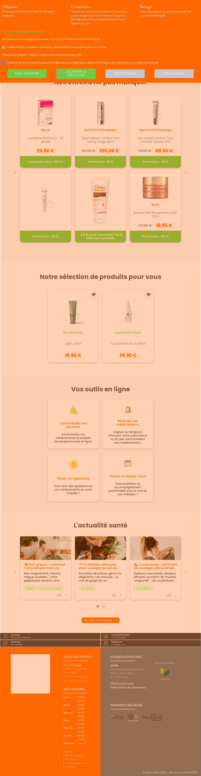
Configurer (174, 73)
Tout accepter (27, 73)
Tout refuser (125, 73)
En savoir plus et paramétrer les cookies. (23, 31)
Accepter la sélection (76, 73)
